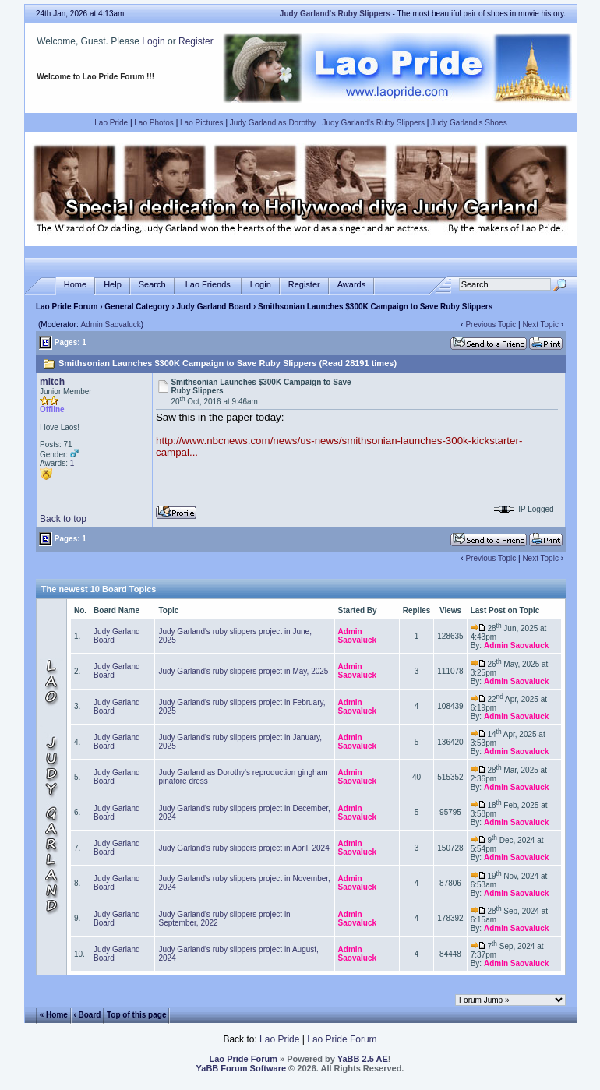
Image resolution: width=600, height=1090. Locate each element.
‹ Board (87, 1015)
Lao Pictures (202, 122)
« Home (54, 1015)
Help (112, 284)
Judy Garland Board (214, 306)
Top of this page (136, 1015)
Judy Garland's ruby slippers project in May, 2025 (243, 671)
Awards (351, 284)
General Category (136, 306)
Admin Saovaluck (110, 324)
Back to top (63, 518)
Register (196, 41)
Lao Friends (208, 284)
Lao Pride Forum (66, 306)
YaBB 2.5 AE (362, 1059)
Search (152, 284)
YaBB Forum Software (241, 1068)
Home (75, 284)
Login (153, 41)
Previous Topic (490, 324)
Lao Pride (111, 122)
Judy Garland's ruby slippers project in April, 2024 (243, 848)
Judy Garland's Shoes (469, 122)
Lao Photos (154, 122)
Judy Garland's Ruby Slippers (374, 122)
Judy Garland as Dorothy (273, 122)
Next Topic (540, 324)
